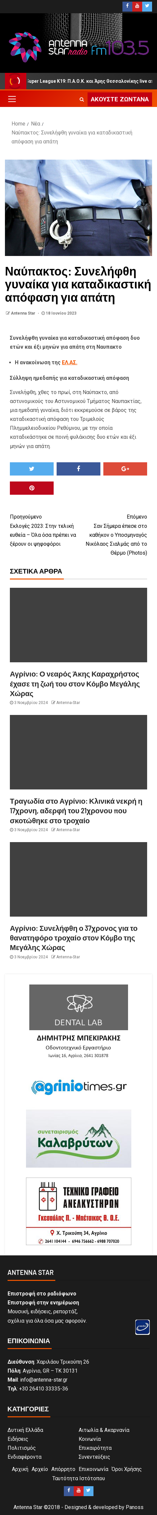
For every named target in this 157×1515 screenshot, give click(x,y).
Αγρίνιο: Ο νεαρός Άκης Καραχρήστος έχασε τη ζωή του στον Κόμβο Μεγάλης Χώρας (75, 683)
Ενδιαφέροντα (24, 1457)
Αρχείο (40, 1469)
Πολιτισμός (22, 1448)
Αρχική (20, 1469)
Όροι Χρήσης (127, 1469)
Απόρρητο (63, 1469)
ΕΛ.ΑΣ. (69, 362)
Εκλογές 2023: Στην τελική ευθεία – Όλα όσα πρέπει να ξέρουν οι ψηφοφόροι (44, 529)
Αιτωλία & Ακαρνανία (104, 1430)
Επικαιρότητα (95, 1448)
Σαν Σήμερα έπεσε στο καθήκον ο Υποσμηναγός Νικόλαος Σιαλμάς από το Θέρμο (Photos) (113, 534)
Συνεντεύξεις (94, 1457)
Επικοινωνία (93, 1469)
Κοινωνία (90, 1439)
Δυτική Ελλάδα (25, 1430)
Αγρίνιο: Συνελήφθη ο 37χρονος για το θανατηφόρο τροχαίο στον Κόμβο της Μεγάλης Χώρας (74, 938)
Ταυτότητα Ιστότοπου (78, 1478)
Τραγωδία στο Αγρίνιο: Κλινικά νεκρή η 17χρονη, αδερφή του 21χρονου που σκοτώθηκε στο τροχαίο (76, 810)
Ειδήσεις (18, 1439)
